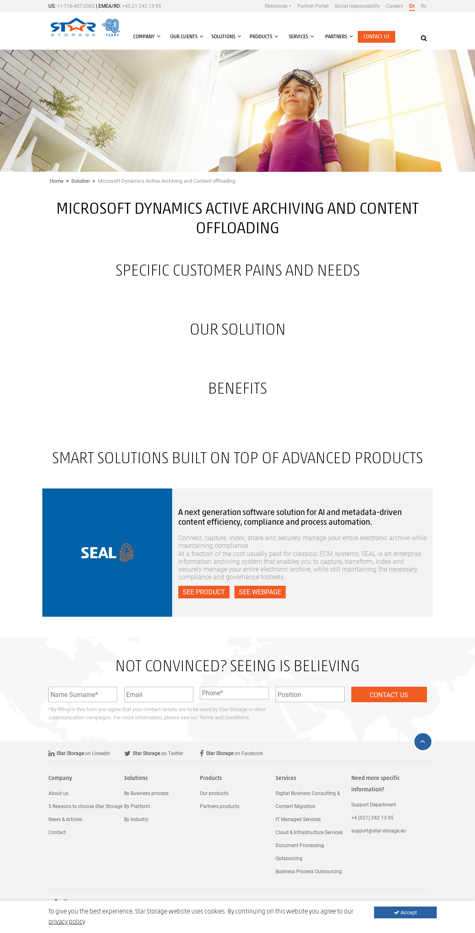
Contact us (376, 36)
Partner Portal (313, 6)
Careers (394, 6)
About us (58, 793)
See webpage (260, 592)
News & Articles (65, 819)
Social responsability (357, 6)
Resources (276, 6)
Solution (80, 181)
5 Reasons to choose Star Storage (85, 806)
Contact (57, 832)
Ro (424, 6)
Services (286, 778)
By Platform (137, 806)
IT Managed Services (298, 819)
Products (211, 778)
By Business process (146, 793)
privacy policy (66, 922)
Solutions (136, 778)
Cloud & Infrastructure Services (309, 832)
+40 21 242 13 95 (141, 6)
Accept (405, 912)
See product (204, 592)
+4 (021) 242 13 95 (372, 818)
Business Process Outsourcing (309, 871)
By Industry (136, 819)
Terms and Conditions (224, 717)
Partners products (219, 806)
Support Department (373, 805)
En (412, 6)
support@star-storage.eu (378, 831)
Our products (214, 793)
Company (60, 778)
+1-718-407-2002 (76, 6)
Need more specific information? (375, 784)
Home (56, 181)
